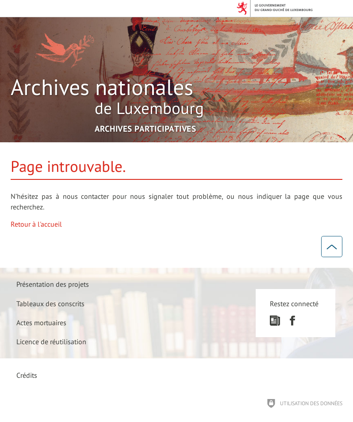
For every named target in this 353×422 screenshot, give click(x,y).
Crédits (26, 375)
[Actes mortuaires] (41, 322)
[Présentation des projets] (53, 284)
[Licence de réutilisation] (51, 341)
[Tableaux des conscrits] (50, 303)
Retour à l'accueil (36, 224)
